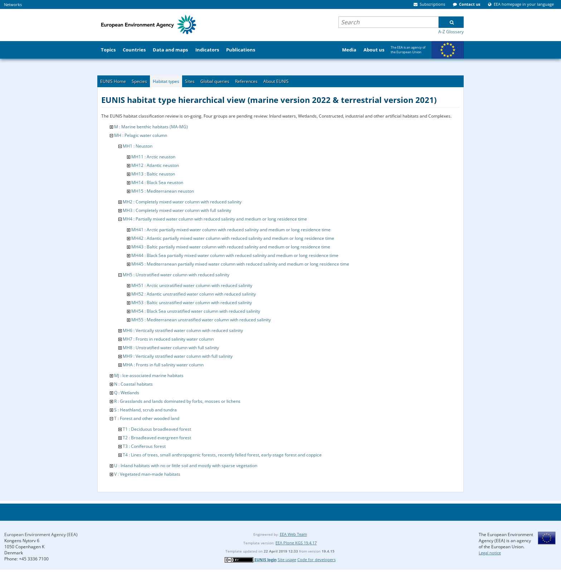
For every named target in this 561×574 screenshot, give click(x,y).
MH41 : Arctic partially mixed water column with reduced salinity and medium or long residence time (231, 230)
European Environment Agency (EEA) (41, 534)
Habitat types (166, 81)
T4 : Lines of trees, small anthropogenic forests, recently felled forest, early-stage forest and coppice (222, 455)
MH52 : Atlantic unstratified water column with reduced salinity (193, 294)
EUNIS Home (113, 81)
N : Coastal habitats (133, 384)
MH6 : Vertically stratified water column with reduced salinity (183, 330)
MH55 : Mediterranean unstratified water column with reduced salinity (201, 320)
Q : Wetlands (126, 393)
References (246, 81)
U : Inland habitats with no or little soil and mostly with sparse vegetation (185, 465)
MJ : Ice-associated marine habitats (149, 375)
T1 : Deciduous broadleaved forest (157, 429)
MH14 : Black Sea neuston (157, 182)
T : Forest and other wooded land (146, 418)
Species (139, 81)
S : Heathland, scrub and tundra (145, 410)
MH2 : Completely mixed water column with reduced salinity (182, 202)
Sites (190, 81)
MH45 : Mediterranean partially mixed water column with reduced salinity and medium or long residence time (240, 264)
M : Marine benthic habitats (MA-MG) (151, 127)
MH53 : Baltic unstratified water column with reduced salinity (191, 303)
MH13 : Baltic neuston (153, 174)
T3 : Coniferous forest (144, 446)
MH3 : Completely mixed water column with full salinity (177, 210)
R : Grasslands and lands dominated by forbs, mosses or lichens (177, 401)
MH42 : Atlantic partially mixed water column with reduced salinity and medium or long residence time (232, 238)
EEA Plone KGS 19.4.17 (296, 542)
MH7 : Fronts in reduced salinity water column (168, 339)
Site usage (287, 559)
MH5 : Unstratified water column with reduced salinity (176, 275)
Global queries (214, 81)
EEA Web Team (293, 534)
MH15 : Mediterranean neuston (162, 191)
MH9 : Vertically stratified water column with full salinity (178, 356)
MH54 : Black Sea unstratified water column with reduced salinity (195, 311)
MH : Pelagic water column (140, 135)
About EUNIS (276, 81)
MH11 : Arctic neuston (153, 157)
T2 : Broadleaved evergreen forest (157, 438)
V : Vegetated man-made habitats (147, 474)
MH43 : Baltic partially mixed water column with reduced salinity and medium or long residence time (230, 247)
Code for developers (316, 559)
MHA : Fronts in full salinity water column (163, 365)
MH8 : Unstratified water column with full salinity (171, 348)
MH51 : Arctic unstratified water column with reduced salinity (191, 285)
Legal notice (490, 552)
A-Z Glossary (451, 32)
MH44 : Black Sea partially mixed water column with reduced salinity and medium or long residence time (234, 255)
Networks (13, 4)
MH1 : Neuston (137, 146)
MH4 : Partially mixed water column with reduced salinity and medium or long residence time (215, 219)
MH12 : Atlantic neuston (155, 165)
